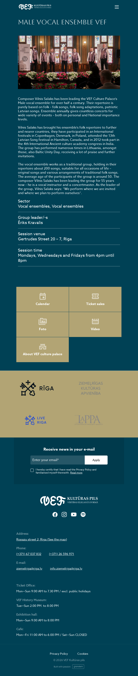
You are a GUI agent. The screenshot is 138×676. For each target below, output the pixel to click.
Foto (43, 324)
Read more (76, 472)
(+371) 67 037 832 (28, 554)
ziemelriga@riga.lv (29, 568)
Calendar (43, 299)
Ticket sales (95, 299)
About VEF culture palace (42, 350)
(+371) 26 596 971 (61, 554)
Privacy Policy (59, 654)
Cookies (82, 654)
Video (95, 324)
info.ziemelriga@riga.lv (66, 568)
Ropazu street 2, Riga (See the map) (41, 539)
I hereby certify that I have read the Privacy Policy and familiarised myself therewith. (66, 471)
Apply (96, 460)
